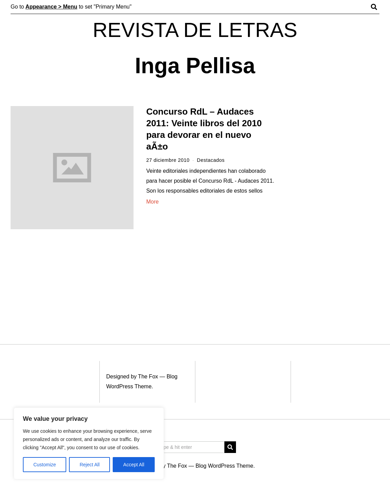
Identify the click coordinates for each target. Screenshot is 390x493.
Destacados (211, 160)
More (152, 202)
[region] (89, 443)
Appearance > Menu (52, 7)
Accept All (133, 464)
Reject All (89, 464)
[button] (230, 447)
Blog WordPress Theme (224, 466)
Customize (44, 464)
